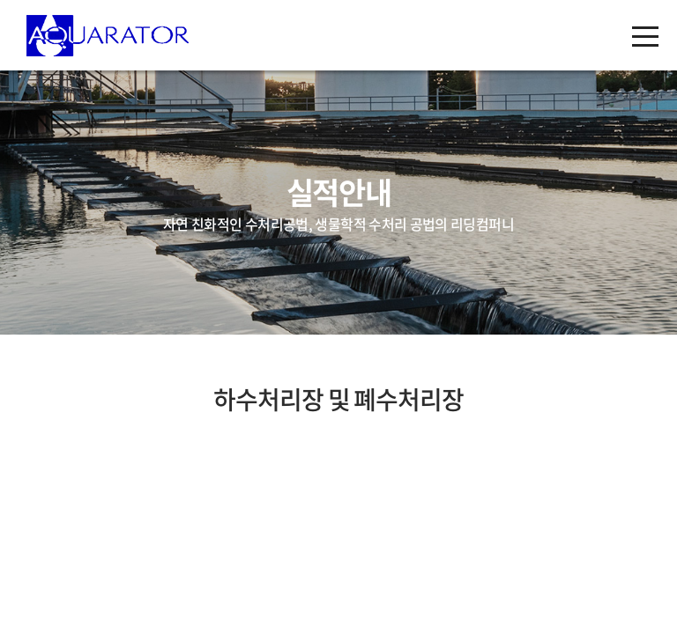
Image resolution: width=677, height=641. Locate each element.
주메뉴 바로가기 (0, 0)
